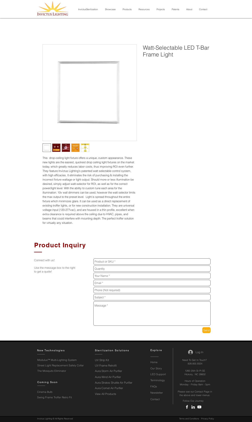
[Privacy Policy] (207, 418)
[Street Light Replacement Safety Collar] (61, 365)
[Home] (160, 362)
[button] (111, 9)
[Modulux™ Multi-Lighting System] (60, 360)
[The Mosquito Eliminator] (51, 371)
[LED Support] (160, 374)
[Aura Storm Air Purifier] (110, 370)
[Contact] (160, 399)
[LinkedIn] (193, 407)
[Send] (206, 330)
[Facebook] (186, 407)
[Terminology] (160, 380)
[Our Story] (160, 368)
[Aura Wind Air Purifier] (110, 376)
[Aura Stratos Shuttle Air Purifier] (114, 382)
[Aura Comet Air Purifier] (109, 388)
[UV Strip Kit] (110, 360)
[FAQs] (160, 386)
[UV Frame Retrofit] (109, 365)
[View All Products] (108, 393)
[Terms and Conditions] (189, 418)
